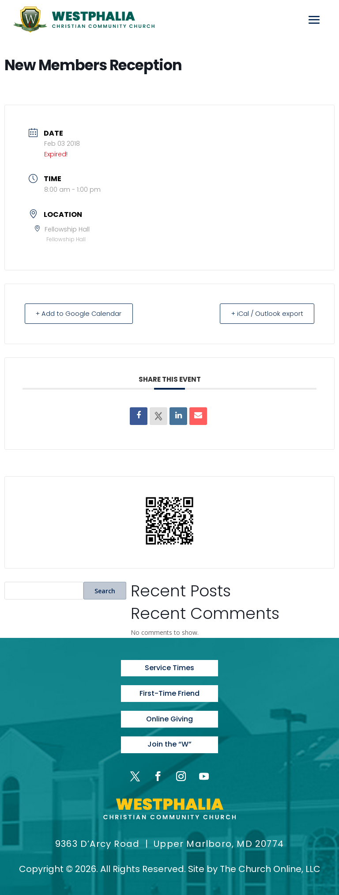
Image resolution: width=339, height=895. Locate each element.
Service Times (169, 668)
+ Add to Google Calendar (81, 313)
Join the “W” (169, 743)
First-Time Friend (169, 693)
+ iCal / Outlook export (264, 313)
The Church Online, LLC (270, 867)
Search (104, 590)
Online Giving (169, 718)
